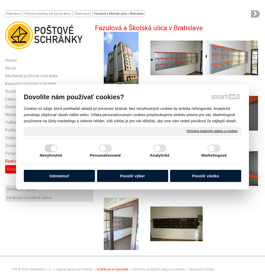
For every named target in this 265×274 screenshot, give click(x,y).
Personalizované (105, 155)
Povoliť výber (132, 176)
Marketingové (214, 155)
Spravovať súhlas (201, 269)
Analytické (160, 155)
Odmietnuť (59, 176)
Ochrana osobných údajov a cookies (212, 131)
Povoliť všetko (205, 176)
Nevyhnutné (51, 155)
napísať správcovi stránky (74, 269)
